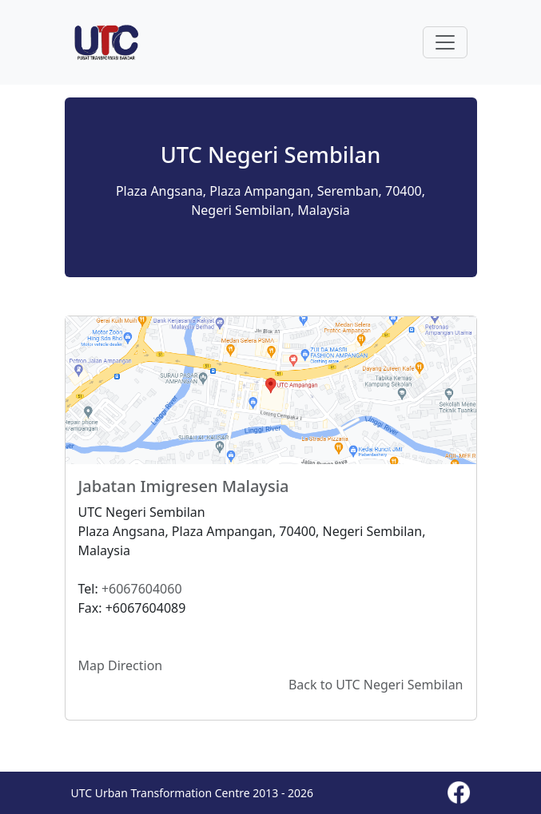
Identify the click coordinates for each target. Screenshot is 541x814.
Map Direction (120, 665)
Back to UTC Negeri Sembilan (375, 684)
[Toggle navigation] (445, 42)
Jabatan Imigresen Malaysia (183, 486)
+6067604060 (141, 589)
